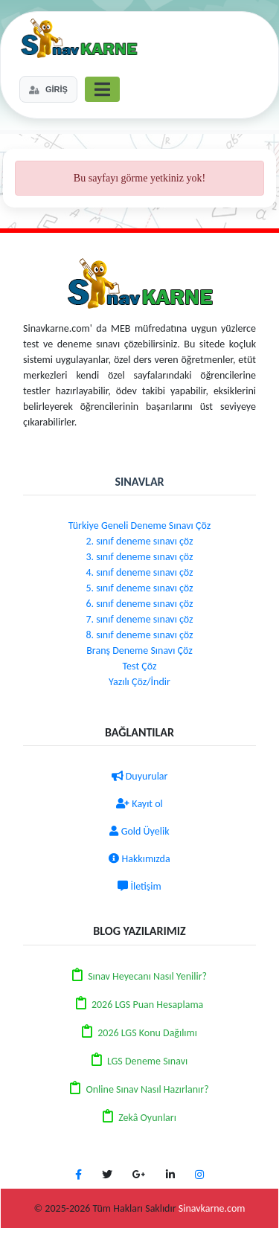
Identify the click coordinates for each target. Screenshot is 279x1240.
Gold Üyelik (139, 831)
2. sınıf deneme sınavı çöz (139, 541)
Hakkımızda (139, 858)
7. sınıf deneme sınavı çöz (139, 619)
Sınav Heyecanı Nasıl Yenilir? (147, 976)
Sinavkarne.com (212, 1208)
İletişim (139, 886)
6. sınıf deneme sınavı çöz (139, 603)
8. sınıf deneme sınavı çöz (139, 635)
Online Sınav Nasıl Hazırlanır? (147, 1089)
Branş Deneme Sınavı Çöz (139, 650)
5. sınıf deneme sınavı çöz (139, 588)
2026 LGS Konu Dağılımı (147, 1033)
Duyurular (140, 776)
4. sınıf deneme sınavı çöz (139, 572)
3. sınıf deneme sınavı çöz (139, 556)
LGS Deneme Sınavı (147, 1061)
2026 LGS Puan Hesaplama (147, 1004)
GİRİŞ (48, 89)
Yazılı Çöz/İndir (139, 681)
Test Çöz (140, 666)
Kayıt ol (139, 803)
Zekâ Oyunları (147, 1117)
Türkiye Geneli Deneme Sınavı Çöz (139, 525)
